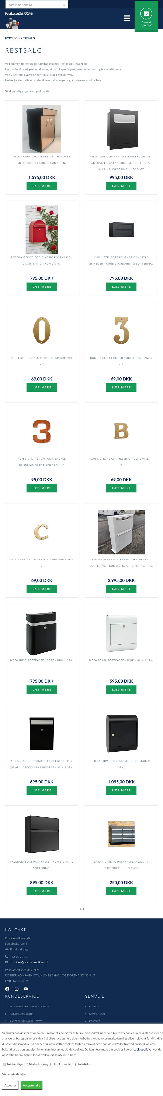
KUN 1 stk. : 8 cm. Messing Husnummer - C (41, 562)
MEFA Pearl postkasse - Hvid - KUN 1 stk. (121, 660)
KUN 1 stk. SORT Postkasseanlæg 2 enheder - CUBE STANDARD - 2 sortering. (121, 260)
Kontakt (94, 1021)
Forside (11, 38)
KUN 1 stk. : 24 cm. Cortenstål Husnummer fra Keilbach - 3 (42, 462)
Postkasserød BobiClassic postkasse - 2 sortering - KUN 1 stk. (42, 260)
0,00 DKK (146, 25)
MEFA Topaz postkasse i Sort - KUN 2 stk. (121, 764)
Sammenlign (97, 1013)
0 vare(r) (146, 22)
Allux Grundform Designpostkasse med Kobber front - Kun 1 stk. (41, 159)
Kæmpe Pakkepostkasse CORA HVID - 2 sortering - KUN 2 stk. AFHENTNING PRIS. (121, 562)
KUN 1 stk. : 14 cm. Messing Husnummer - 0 (42, 361)
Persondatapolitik (21, 1013)
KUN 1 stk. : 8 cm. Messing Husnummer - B (121, 462)
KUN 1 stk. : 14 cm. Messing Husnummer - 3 (121, 361)
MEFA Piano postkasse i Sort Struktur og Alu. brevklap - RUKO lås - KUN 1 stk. (41, 764)
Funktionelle (62, 1064)
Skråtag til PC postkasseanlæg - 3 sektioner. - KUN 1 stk (121, 865)
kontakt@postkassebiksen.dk (30, 962)
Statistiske (83, 1064)
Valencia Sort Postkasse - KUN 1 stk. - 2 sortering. (41, 865)
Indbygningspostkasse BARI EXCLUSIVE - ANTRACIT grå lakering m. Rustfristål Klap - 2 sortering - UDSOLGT (121, 163)
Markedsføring (38, 1064)
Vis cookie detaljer (14, 1074)
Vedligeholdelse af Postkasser (29, 1006)
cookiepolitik (141, 1049)
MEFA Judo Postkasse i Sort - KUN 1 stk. (41, 660)
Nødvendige (15, 1064)
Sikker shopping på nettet (26, 1021)
